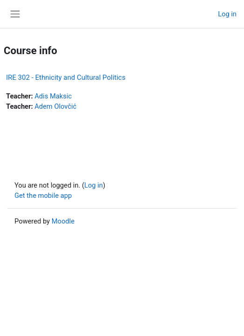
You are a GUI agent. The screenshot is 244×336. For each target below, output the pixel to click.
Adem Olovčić (55, 106)
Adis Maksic (53, 96)
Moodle (63, 221)
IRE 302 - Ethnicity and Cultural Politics (65, 77)
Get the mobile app (43, 195)
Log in (227, 14)
